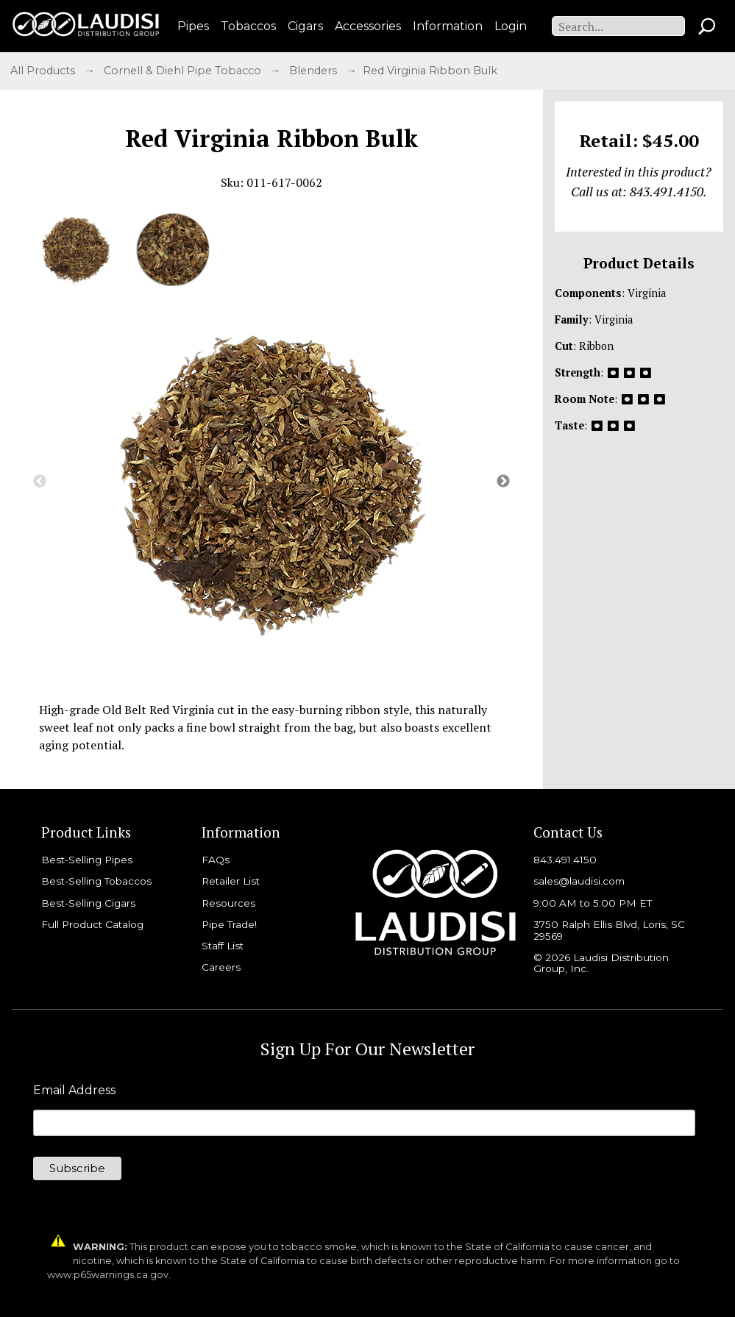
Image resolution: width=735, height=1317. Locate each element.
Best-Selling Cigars (88, 903)
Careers (221, 967)
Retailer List (231, 881)
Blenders (314, 70)
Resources (228, 903)
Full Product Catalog (92, 924)
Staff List (223, 946)
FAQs (216, 859)
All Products (44, 70)
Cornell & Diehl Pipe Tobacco (184, 70)
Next (503, 481)
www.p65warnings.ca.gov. (109, 1274)
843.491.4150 (565, 859)
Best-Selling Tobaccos (96, 881)
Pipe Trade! (229, 924)
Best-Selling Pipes (86, 859)
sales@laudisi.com (579, 881)
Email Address (74, 1090)
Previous (39, 481)
